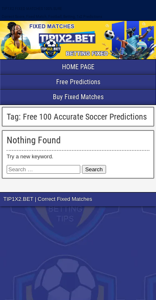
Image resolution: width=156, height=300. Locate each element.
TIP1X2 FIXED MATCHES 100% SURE (32, 8)
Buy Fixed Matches (78, 97)
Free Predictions (78, 82)
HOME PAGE (78, 67)
